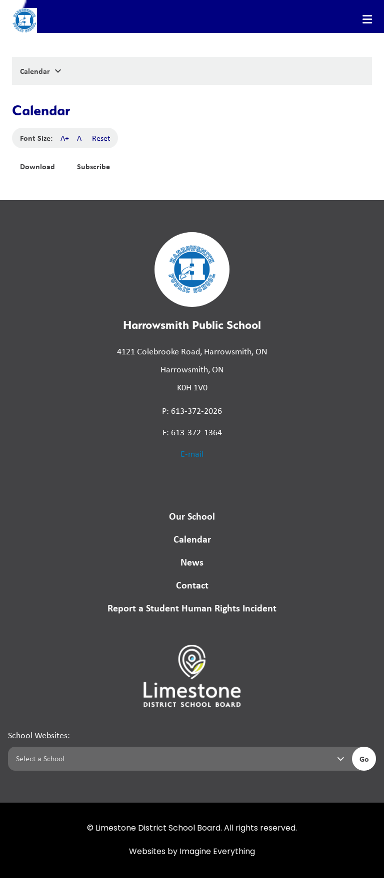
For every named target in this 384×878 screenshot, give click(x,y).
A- (80, 138)
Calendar (192, 539)
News (192, 562)
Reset (101, 138)
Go (364, 758)
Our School (192, 516)
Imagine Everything (217, 852)
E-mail (192, 454)
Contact (192, 584)
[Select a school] (178, 758)
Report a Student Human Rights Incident (192, 607)
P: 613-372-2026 (192, 411)
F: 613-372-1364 (192, 432)
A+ (64, 138)
